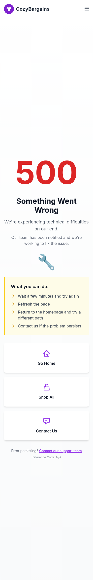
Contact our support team (60, 451)
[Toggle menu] (87, 9)
